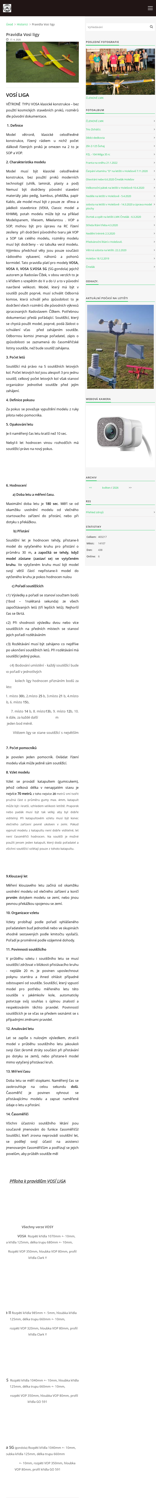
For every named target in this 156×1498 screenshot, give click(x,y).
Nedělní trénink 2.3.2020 (100, 233)
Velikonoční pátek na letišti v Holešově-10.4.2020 (115, 188)
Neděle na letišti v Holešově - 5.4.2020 (108, 196)
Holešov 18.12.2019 (97, 258)
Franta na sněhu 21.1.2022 (101, 163)
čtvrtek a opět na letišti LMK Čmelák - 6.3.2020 (113, 217)
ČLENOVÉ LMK (95, 98)
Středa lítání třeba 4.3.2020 (102, 225)
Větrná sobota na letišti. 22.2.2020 (106, 250)
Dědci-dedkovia (95, 137)
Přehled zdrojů (95, 512)
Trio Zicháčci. (93, 129)
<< (90, 487)
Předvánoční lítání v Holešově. (104, 242)
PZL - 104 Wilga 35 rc (98, 154)
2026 (115, 487)
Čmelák (90, 267)
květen (106, 487)
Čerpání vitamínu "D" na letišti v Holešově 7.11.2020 (117, 171)
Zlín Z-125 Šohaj (95, 146)
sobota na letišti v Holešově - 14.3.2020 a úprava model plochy (119, 206)
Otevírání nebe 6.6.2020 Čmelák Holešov (110, 179)
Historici (22, 24)
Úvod (9, 24)
